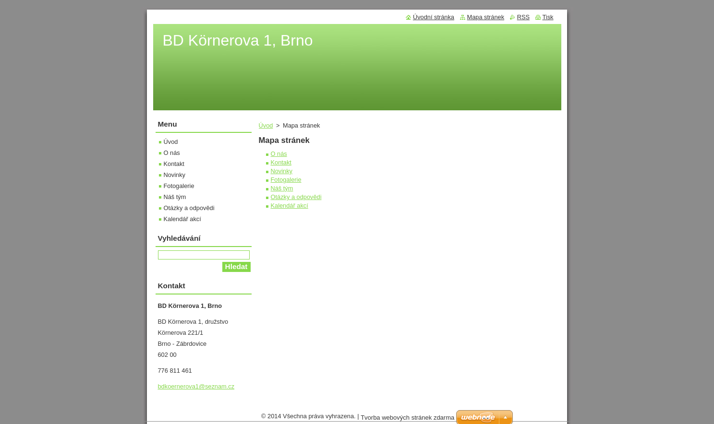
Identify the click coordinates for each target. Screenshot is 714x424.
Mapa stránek (486, 17)
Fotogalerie (286, 179)
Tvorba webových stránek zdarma (407, 420)
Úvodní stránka (433, 17)
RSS (523, 17)
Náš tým (282, 188)
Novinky (282, 171)
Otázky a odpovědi (296, 196)
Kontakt (281, 162)
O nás (279, 153)
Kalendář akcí (289, 205)
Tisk (548, 17)
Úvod (266, 125)
